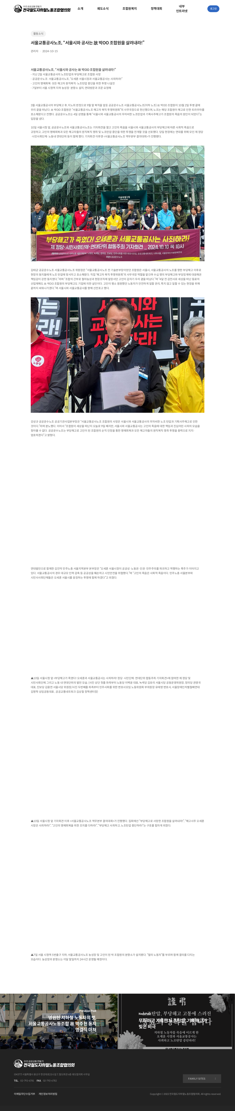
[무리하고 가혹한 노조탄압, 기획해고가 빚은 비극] (176, 1021)
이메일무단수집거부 (24, 1094)
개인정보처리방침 (48, 1094)
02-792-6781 (27, 1080)
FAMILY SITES (196, 1078)
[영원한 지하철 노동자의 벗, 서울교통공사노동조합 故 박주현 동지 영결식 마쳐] (59, 1021)
